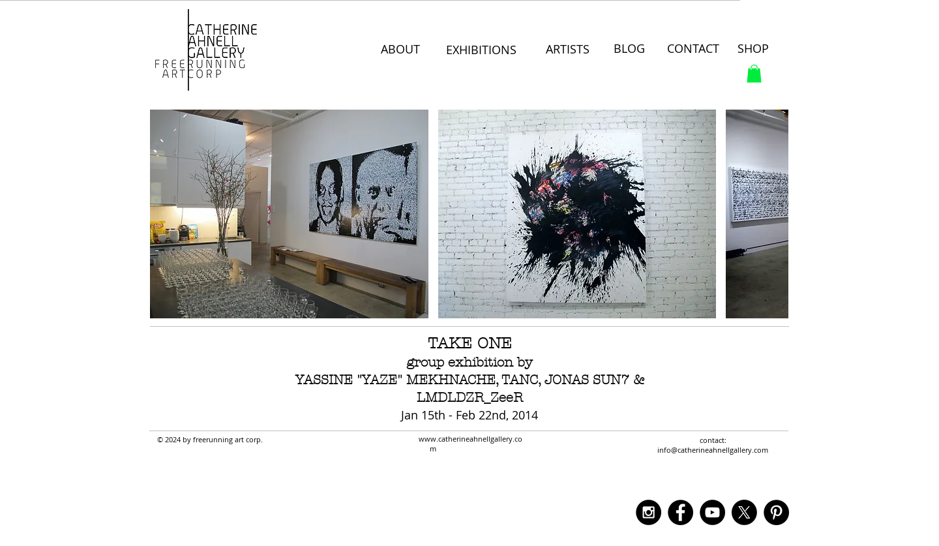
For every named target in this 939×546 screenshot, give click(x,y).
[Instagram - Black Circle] (648, 512)
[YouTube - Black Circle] (712, 512)
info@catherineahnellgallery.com (712, 450)
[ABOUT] (402, 49)
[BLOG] (630, 49)
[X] (744, 512)
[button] (754, 73)
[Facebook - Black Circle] (680, 512)
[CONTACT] (695, 49)
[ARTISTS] (567, 49)
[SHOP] (754, 49)
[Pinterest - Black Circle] (776, 512)
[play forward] (772, 214)
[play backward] (166, 214)
